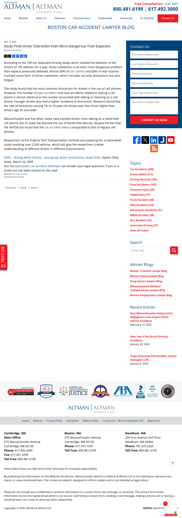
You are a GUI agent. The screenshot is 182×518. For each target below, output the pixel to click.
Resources (126, 18)
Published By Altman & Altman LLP (145, 7)
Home (7, 18)
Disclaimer (72, 420)
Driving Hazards (20, 174)
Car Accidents (142, 169)
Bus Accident (141, 220)
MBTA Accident (142, 215)
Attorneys (59, 18)
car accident (53, 127)
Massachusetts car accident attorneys (35, 166)
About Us (41, 18)
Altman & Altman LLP (38, 508)
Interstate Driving (144, 225)
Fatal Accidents (143, 184)
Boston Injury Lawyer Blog (147, 276)
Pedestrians (140, 194)
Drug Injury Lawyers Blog (146, 281)
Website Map (91, 420)
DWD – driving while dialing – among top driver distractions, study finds (52, 157)
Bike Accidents (142, 205)
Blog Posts (154, 420)
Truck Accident (142, 200)
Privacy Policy (54, 420)
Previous (10, 187)
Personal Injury (81, 18)
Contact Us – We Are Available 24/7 (123, 420)
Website (23, 18)
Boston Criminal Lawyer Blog (148, 271)
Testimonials (105, 18)
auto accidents (47, 93)
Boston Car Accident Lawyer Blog (33, 7)
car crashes (77, 71)
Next (34, 187)
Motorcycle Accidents (146, 210)
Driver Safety (141, 174)
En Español (147, 18)
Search (174, 250)
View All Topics (139, 230)
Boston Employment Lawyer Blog (151, 295)
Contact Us (168, 18)
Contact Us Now (154, 120)
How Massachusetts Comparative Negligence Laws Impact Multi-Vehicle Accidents (151, 317)
